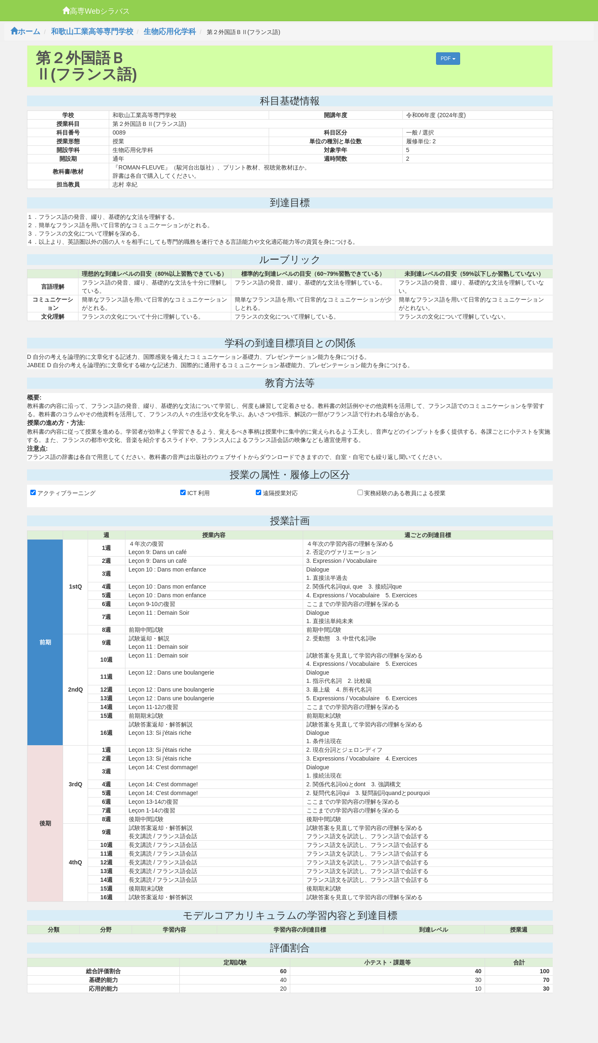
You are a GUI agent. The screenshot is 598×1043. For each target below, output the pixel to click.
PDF (448, 58)
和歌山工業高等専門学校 (92, 31)
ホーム (25, 31)
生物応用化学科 (170, 31)
